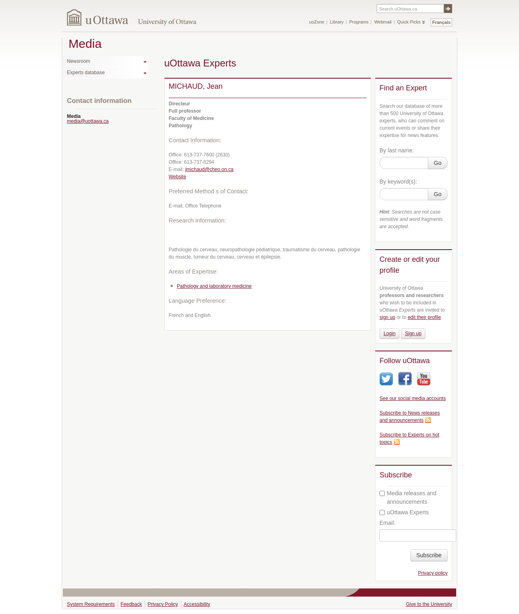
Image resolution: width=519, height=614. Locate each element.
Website (177, 177)
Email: (387, 523)
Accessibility (197, 604)
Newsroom (78, 61)
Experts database (86, 72)
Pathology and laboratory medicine (214, 286)
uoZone (316, 21)
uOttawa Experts (404, 512)
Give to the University (429, 604)
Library (337, 21)
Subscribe (429, 555)
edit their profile (424, 317)
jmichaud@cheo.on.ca (209, 169)
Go (438, 163)
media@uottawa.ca (88, 121)
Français (441, 22)
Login (389, 333)
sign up (387, 317)
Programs (359, 21)
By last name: (397, 150)
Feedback (131, 604)
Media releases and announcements (408, 497)
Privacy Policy (163, 604)
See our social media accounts (413, 398)
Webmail (383, 21)
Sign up (413, 333)
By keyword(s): (398, 181)
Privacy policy (433, 573)
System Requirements (91, 604)
